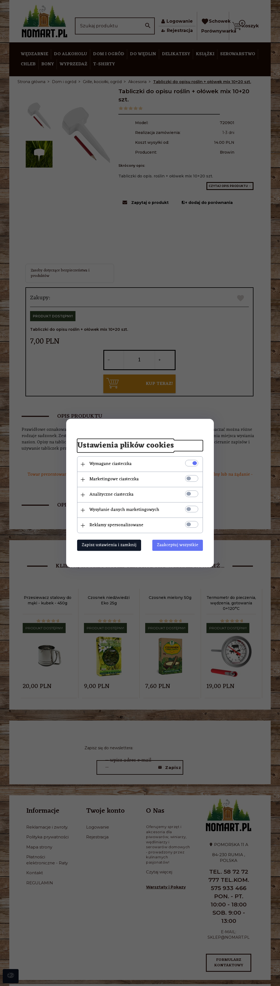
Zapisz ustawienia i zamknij (109, 545)
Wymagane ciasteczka (110, 464)
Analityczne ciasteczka (111, 494)
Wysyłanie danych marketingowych (124, 510)
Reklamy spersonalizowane (116, 525)
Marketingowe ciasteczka (114, 479)
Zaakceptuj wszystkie (177, 545)
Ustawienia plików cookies (125, 445)
